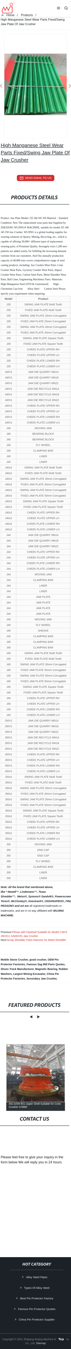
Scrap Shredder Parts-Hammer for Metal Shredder (36, 939)
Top (61, 1337)
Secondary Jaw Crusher (42, 978)
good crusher (37, 959)
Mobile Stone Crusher (14, 959)
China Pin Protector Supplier (39, 1319)
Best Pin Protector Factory (38, 1298)
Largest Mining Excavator (29, 973)
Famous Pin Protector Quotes (39, 1308)
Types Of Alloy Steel (39, 1287)
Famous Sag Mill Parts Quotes (46, 964)
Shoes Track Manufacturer (17, 969)
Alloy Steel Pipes (39, 1277)
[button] (58, 8)
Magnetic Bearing (46, 969)
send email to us (35, 178)
